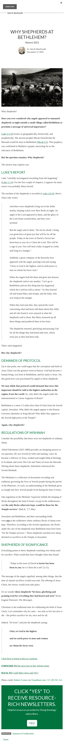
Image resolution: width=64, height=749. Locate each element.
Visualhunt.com (38, 680)
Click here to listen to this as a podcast (19, 658)
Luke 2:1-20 (7, 134)
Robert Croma (20, 680)
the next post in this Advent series (25, 666)
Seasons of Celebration (23, 733)
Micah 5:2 (42, 142)
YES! (32, 723)
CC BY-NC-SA (55, 680)
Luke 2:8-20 (48, 193)
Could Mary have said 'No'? (20, 673)
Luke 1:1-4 (7, 182)
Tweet (5, 739)
